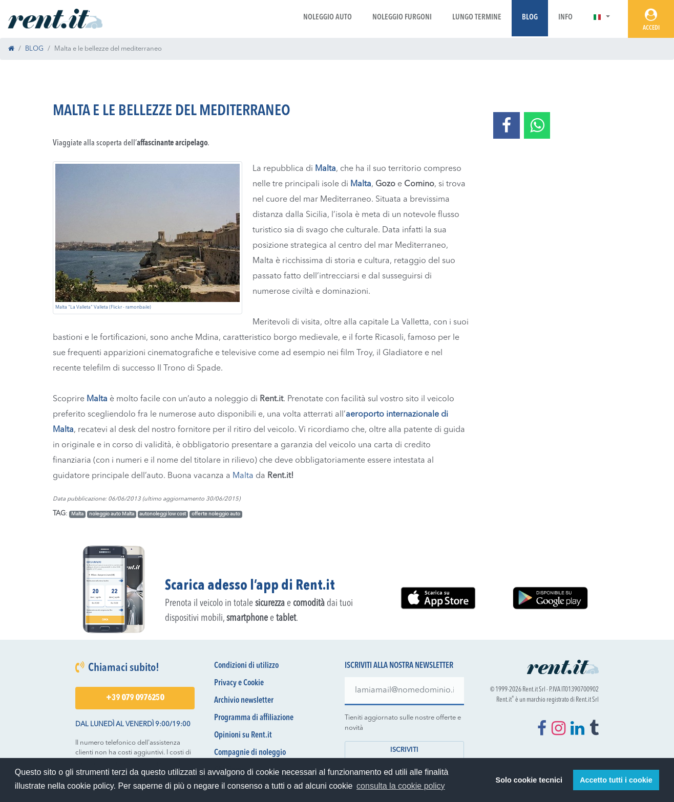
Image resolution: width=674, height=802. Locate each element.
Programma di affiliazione (253, 718)
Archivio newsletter (243, 701)
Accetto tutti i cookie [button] (616, 780)
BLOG (34, 49)
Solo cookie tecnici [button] (529, 780)
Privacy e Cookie (239, 683)
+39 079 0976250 (135, 698)
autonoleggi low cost (162, 514)
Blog (530, 17)
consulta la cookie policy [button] (400, 786)
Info (565, 17)
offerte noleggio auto (216, 514)
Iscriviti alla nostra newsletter (399, 666)
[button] (601, 17)
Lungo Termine (476, 17)
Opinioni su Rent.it (243, 735)
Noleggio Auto (327, 17)
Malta (243, 476)
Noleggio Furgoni (402, 17)
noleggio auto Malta (111, 514)
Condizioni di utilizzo (246, 666)
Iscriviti (404, 750)
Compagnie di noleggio (250, 753)
